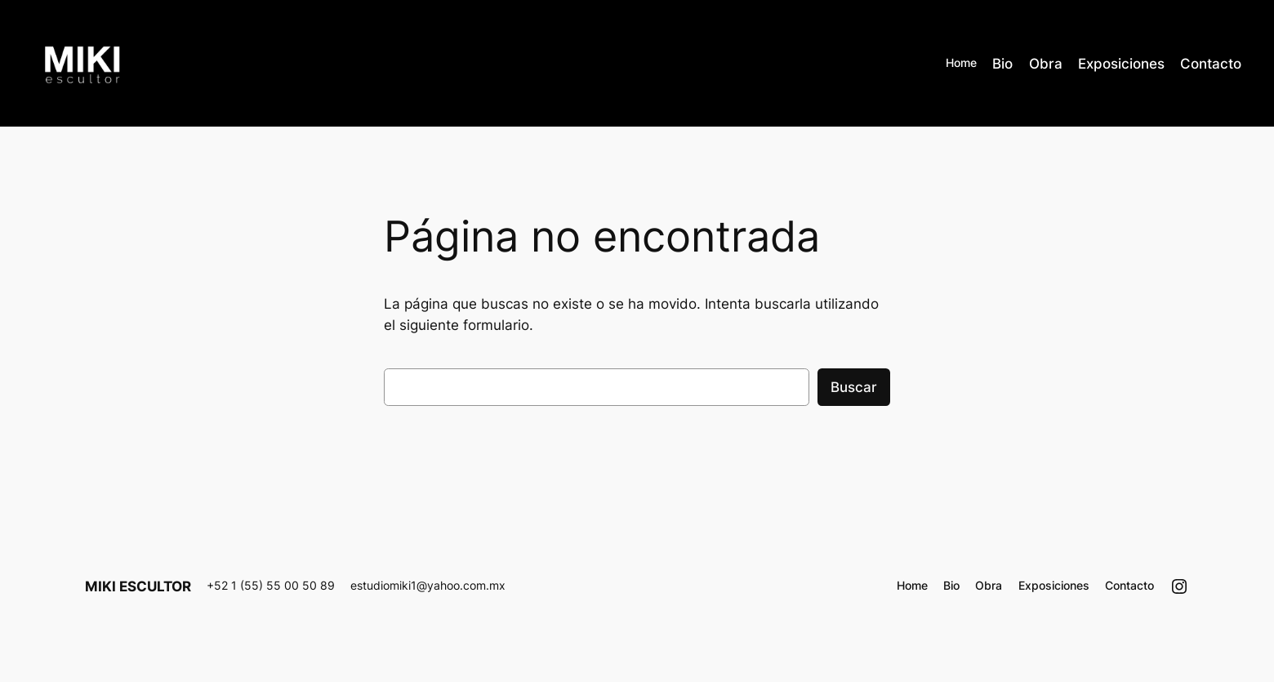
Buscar (854, 387)
